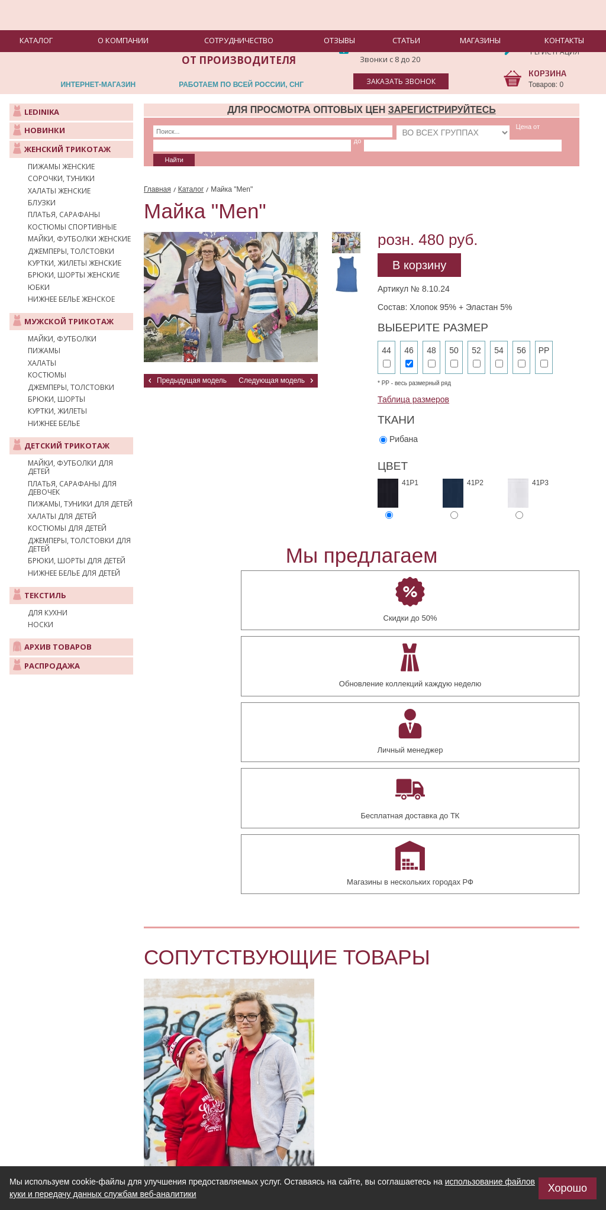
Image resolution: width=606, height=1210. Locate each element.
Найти (542, 131)
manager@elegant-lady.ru (121, 1132)
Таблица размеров (413, 379)
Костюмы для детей (67, 528)
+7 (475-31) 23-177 (137, 1151)
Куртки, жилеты (57, 411)
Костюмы (47, 375)
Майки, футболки (62, 339)
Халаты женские (59, 191)
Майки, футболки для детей (70, 467)
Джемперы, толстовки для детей (79, 545)
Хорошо (567, 1188)
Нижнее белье (54, 424)
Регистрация (554, 52)
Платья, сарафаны (64, 215)
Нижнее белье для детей (74, 573)
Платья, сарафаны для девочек (72, 488)
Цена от (403, 126)
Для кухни (47, 613)
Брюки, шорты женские (74, 275)
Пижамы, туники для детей (80, 504)
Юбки (39, 287)
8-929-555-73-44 (399, 48)
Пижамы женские (61, 167)
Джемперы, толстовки (71, 251)
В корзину (419, 244)
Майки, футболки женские (79, 239)
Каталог (191, 168)
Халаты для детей (62, 516)
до (466, 126)
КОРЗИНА (547, 73)
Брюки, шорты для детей (76, 561)
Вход (540, 42)
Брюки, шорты (56, 399)
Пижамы (44, 351)
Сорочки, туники (61, 179)
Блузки (42, 203)
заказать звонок (401, 81)
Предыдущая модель (192, 360)
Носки (40, 625)
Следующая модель (271, 360)
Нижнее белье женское (71, 299)
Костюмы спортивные (72, 227)
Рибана (403, 417)
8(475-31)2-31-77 (401, 36)
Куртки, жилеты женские (74, 263)
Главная (157, 168)
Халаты (42, 363)
